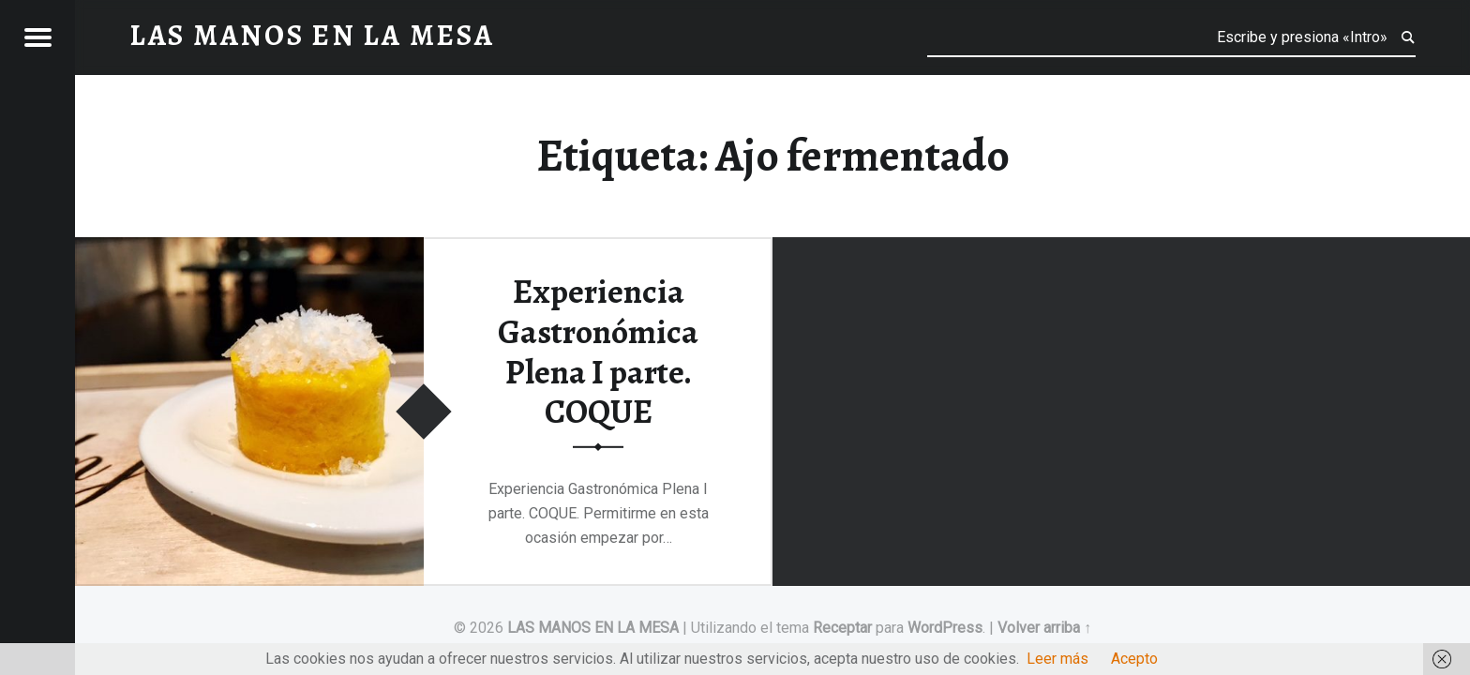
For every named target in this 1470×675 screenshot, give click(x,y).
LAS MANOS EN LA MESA (593, 628)
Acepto (1134, 659)
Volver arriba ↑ (1044, 628)
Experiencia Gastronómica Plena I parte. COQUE (598, 351)
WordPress (945, 628)
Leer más (1057, 659)
